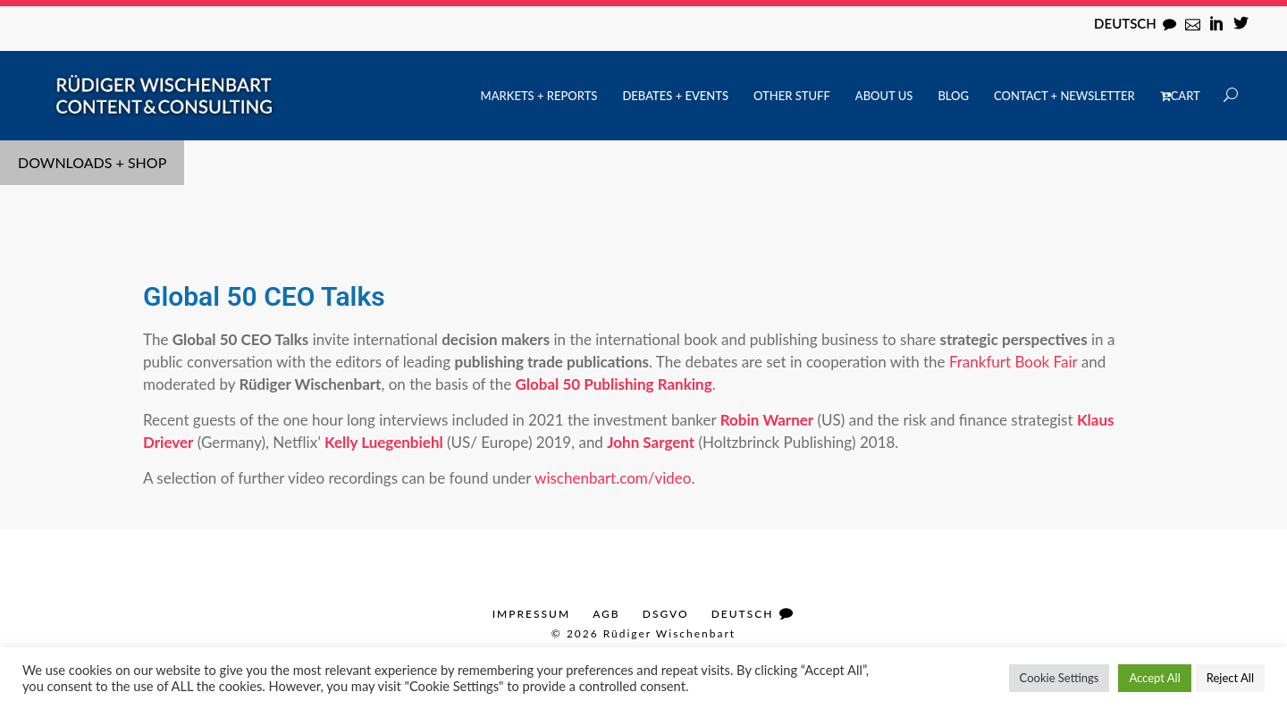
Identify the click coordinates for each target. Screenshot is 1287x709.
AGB (606, 613)
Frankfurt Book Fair (1013, 361)
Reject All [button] (1230, 678)
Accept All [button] (1154, 678)
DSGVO (666, 613)
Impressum (531, 613)
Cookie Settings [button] (1059, 678)
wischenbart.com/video (612, 477)
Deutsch (1125, 23)
